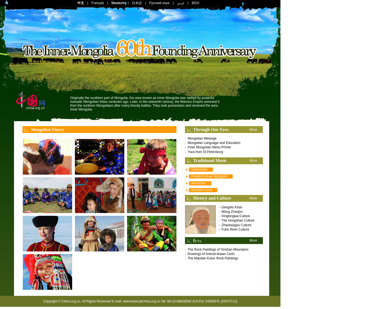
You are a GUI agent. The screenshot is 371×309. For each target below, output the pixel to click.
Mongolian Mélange (202, 138)
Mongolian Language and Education (214, 143)
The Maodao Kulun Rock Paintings (212, 258)
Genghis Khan (231, 207)
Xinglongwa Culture (235, 216)
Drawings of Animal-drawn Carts (210, 254)
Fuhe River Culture (235, 229)
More (253, 130)
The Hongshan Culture (238, 220)
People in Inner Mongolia (209, 176)
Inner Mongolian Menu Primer (209, 147)
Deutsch (117, 3)
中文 (80, 3)
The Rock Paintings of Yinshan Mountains (217, 249)
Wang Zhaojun (232, 212)
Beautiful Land (201, 190)
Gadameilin (199, 169)
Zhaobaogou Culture (236, 225)
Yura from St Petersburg (205, 152)
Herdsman (198, 183)
